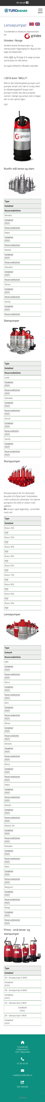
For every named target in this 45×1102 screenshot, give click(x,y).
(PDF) (7, 223)
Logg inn (22, 1098)
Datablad (9, 220)
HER (11, 57)
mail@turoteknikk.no (22, 1075)
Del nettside (22, 1084)
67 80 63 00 (22, 1063)
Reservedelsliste (12, 228)
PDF (7, 532)
